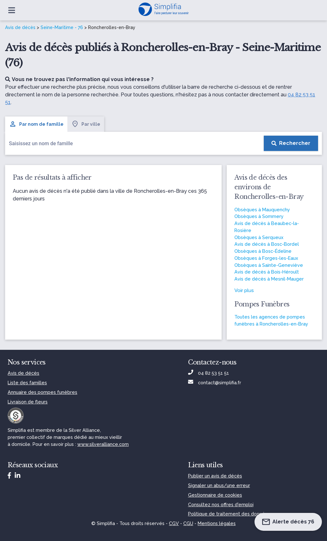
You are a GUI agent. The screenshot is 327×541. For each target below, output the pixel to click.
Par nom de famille (36, 124)
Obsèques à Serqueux (258, 237)
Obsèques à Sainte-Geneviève (268, 265)
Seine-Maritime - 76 (62, 27)
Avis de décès (20, 27)
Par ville (85, 124)
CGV (174, 523)
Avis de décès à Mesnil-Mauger (269, 279)
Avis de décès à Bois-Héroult (266, 271)
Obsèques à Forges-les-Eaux (266, 258)
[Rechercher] (291, 143)
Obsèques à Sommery (259, 216)
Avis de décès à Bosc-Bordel (266, 244)
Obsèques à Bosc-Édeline (263, 251)
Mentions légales (217, 523)
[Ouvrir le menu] (11, 10)
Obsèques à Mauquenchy (262, 209)
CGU (188, 523)
